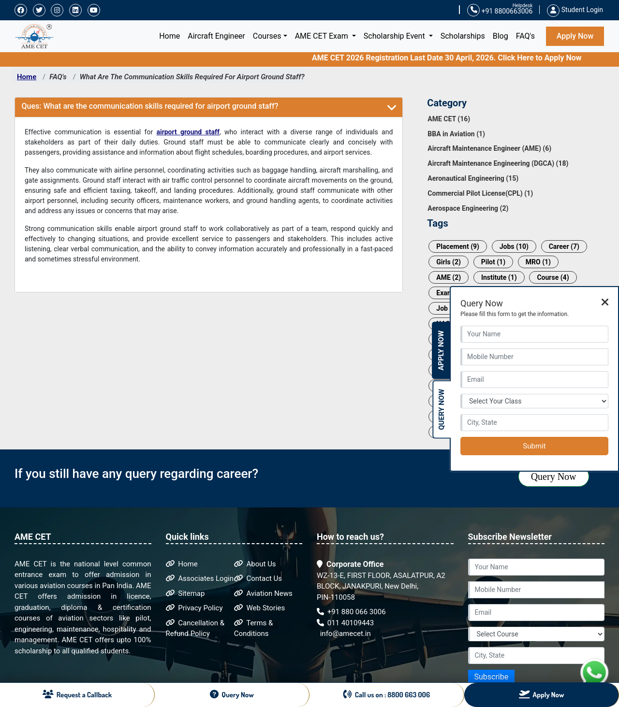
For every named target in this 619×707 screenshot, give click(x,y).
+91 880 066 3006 (351, 611)
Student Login (575, 10)
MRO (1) (538, 262)
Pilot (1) (493, 262)
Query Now (553, 476)
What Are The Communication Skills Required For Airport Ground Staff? (192, 76)
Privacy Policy (194, 608)
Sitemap (185, 593)
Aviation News (263, 593)
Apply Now (575, 36)
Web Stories (259, 608)
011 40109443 (345, 623)
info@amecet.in (344, 633)
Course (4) (553, 277)
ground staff (200, 132)
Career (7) (564, 246)
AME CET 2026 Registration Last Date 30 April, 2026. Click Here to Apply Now (455, 57)
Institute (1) (499, 277)
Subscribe (491, 676)
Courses (267, 36)
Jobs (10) (514, 246)
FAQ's (525, 36)
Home (171, 35)
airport (168, 132)
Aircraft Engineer (216, 36)
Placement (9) (457, 246)
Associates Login (200, 578)
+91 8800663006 (499, 10)
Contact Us (258, 578)
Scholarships (463, 36)
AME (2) (448, 277)
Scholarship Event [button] (395, 36)
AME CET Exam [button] (322, 36)
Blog (500, 36)
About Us (255, 564)
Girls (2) (448, 262)
